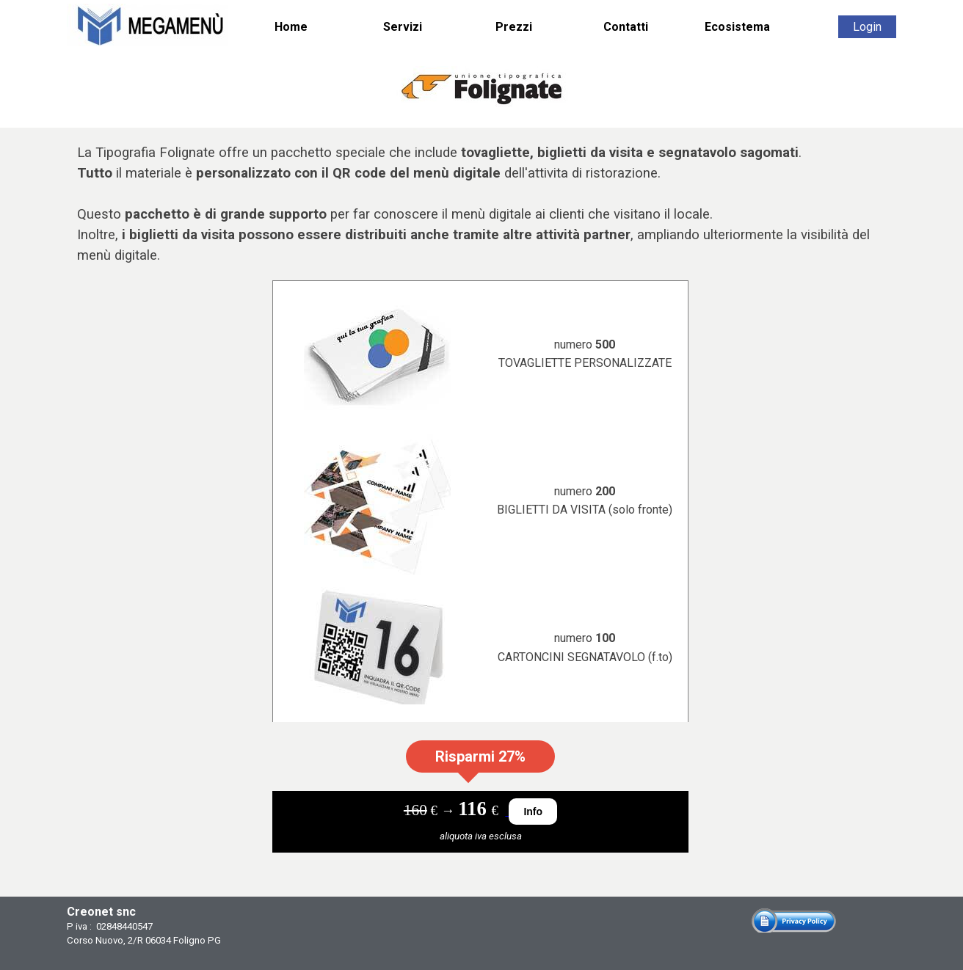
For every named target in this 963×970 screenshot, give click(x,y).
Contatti (625, 27)
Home (291, 27)
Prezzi (513, 27)
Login (867, 27)
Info (532, 811)
